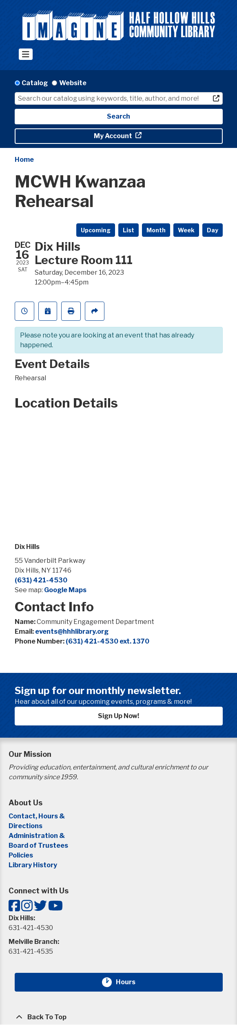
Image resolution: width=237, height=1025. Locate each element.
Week (186, 230)
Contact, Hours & (37, 816)
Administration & (37, 836)
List (128, 230)
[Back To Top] (119, 1017)
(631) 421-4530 (41, 580)
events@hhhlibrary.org (72, 631)
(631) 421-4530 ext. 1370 (107, 641)
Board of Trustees (38, 845)
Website (72, 83)
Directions (25, 826)
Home (24, 159)
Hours (130, 982)
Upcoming (96, 230)
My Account (113, 136)
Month (156, 230)
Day (212, 230)
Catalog (35, 83)
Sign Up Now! (118, 716)
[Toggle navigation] (26, 54)
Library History (33, 865)
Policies (21, 855)
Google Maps (65, 590)
